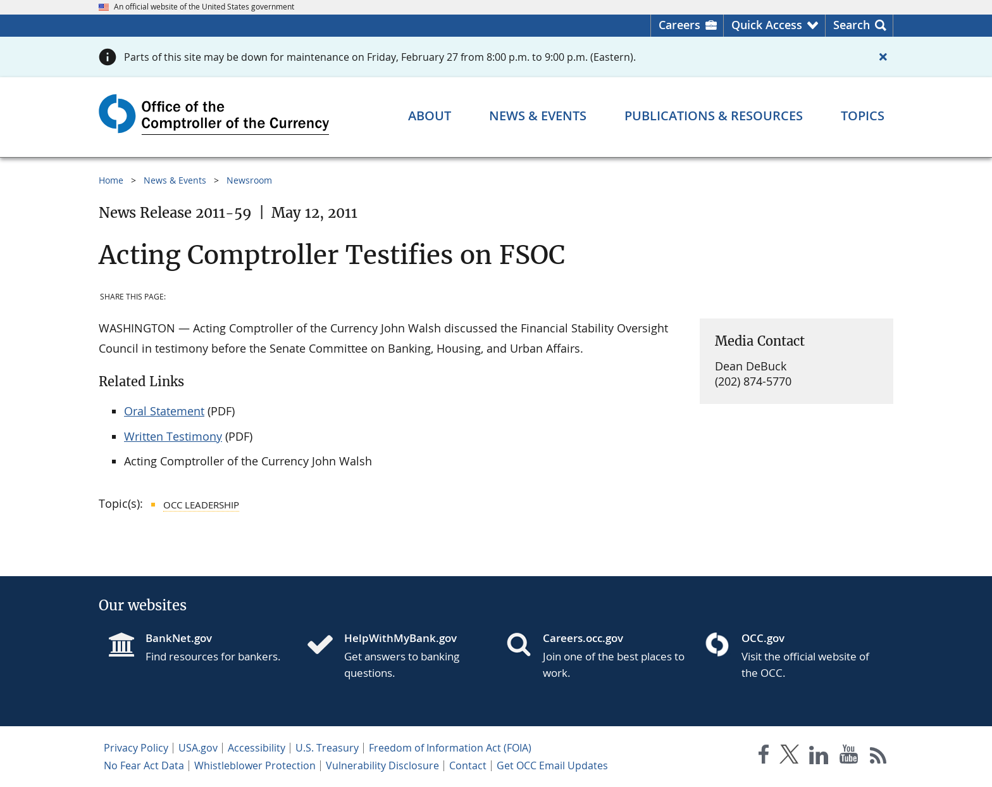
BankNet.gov (179, 638)
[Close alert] (883, 57)
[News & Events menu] (537, 115)
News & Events (175, 180)
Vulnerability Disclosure (382, 765)
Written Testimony (173, 436)
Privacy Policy (136, 748)
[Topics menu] (862, 115)
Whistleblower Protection (255, 765)
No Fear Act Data (144, 765)
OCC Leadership (201, 504)
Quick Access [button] (766, 24)
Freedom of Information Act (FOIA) (450, 748)
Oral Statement (164, 411)
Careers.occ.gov (583, 638)
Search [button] (851, 24)
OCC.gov (762, 638)
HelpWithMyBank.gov (400, 638)
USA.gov (198, 748)
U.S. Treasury (327, 748)
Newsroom (249, 180)
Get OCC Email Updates (552, 765)
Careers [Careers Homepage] (679, 24)
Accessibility (256, 748)
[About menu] (429, 115)
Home (111, 180)
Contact (468, 765)
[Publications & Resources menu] (713, 115)
